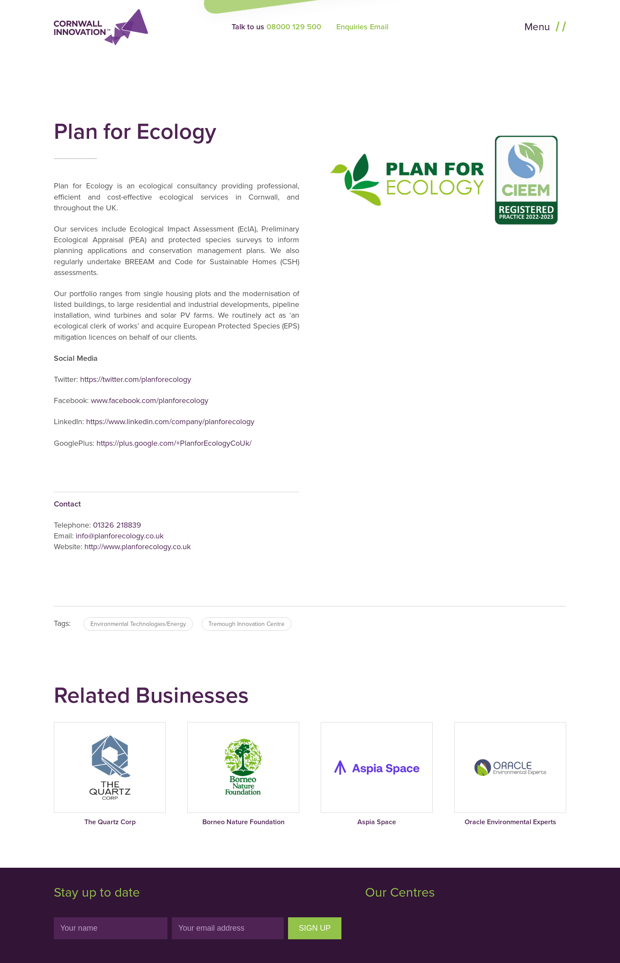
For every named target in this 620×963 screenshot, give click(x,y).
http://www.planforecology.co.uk (137, 546)
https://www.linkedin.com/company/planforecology (169, 421)
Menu (538, 27)
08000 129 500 (294, 26)
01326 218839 (117, 525)
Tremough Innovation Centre (246, 624)
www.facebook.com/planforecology (149, 400)
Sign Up (315, 928)
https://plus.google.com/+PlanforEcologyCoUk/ (173, 443)
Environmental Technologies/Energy (138, 624)
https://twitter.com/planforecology (135, 379)
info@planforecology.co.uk (120, 536)
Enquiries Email (362, 26)
